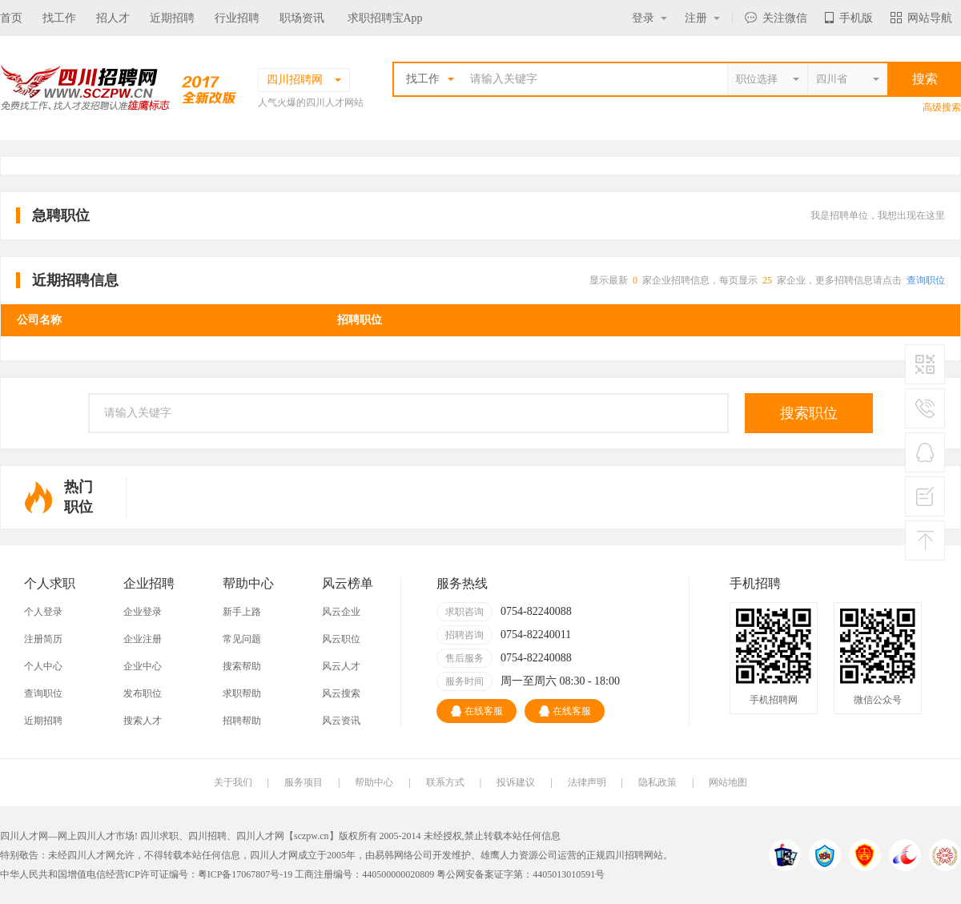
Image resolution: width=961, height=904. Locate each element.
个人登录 (43, 611)
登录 (649, 18)
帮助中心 (374, 782)
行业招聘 (237, 18)
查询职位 (926, 280)
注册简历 (43, 639)
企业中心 (142, 666)
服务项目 (303, 782)
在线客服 (477, 711)
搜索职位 (809, 413)
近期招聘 (172, 18)
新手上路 (242, 611)
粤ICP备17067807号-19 (245, 874)
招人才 (113, 18)
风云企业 (341, 611)
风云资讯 (341, 720)
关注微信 (776, 18)
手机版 (849, 18)
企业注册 (142, 639)
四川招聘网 (629, 855)
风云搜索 (341, 693)
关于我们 (233, 782)
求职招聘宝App (385, 18)
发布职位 (142, 693)
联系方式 (445, 782)
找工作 (59, 18)
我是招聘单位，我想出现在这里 (877, 215)
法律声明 (587, 782)
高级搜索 (942, 107)
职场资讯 (301, 18)
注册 (702, 18)
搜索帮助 (242, 666)
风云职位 (341, 639)
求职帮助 (242, 693)
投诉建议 (516, 782)
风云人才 (341, 666)
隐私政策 (657, 782)
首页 (11, 18)
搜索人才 (142, 720)
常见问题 (242, 639)
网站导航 (921, 18)
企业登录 (142, 611)
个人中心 (43, 666)
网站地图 (728, 782)
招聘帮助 (242, 720)
